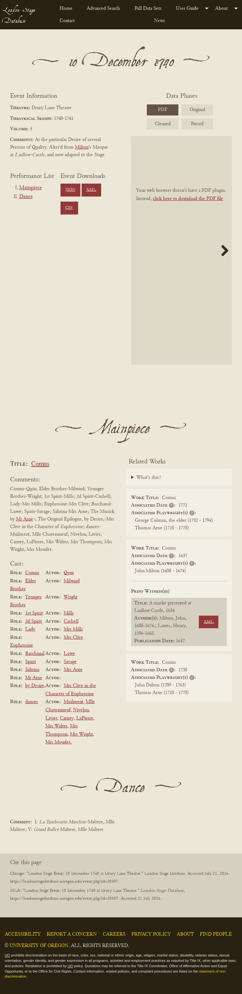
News (159, 20)
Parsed (197, 123)
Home (66, 8)
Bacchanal (34, 653)
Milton (82, 147)
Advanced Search (103, 8)
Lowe (69, 653)
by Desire (34, 685)
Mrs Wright (81, 734)
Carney (67, 718)
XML (91, 190)
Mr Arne (24, 519)
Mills (69, 613)
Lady (30, 629)
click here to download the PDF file (188, 198)
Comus (40, 464)
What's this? (148, 477)
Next (222, 250)
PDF (162, 109)
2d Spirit (33, 621)
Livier (51, 718)
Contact (67, 20)
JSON (70, 190)
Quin (69, 572)
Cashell (71, 621)
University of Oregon (38, 945)
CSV (69, 208)
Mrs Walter (56, 726)
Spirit (30, 661)
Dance (26, 197)
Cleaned (163, 123)
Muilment (73, 701)
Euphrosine (21, 645)
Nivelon (81, 710)
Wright (71, 597)
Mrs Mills (73, 629)
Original (197, 109)
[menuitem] (68, 9)
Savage (70, 661)
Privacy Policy (151, 934)
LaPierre (84, 718)
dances (31, 701)
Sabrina (32, 669)
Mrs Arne (73, 669)
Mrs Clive (73, 637)
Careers (114, 934)
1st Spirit (34, 613)
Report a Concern (72, 934)
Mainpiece (30, 188)
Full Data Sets (148, 8)
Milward (72, 581)
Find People (216, 934)
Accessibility (23, 934)
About (221, 8)
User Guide (187, 8)
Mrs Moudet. (58, 742)
